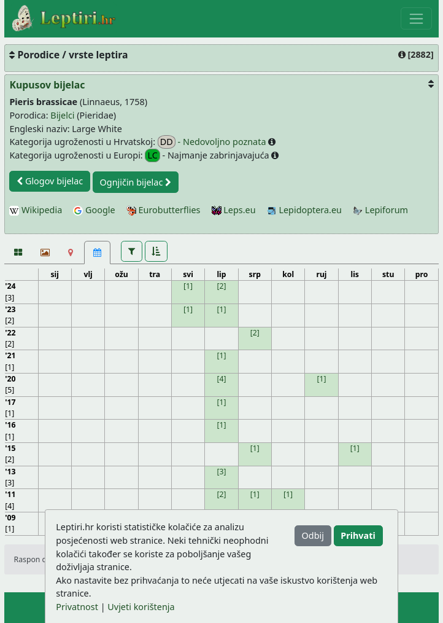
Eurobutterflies (163, 210)
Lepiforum (380, 210)
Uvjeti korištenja (140, 607)
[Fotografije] (17, 252)
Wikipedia (35, 210)
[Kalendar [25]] (97, 252)
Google (94, 210)
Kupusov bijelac (47, 85)
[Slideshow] (44, 252)
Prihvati (358, 535)
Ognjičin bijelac (136, 182)
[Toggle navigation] (416, 18)
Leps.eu (234, 210)
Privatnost (77, 607)
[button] (131, 251)
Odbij (313, 535)
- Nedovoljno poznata (213, 142)
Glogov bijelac (50, 181)
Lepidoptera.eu (304, 210)
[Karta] (71, 252)
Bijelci (62, 115)
